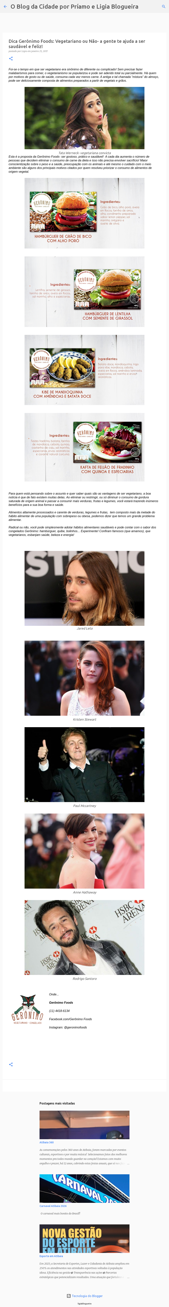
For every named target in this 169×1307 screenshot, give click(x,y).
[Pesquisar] (143, 6)
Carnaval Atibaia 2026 (53, 1206)
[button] (11, 58)
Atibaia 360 (47, 1142)
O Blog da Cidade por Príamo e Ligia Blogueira (74, 6)
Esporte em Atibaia (51, 1256)
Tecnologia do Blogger (85, 1296)
